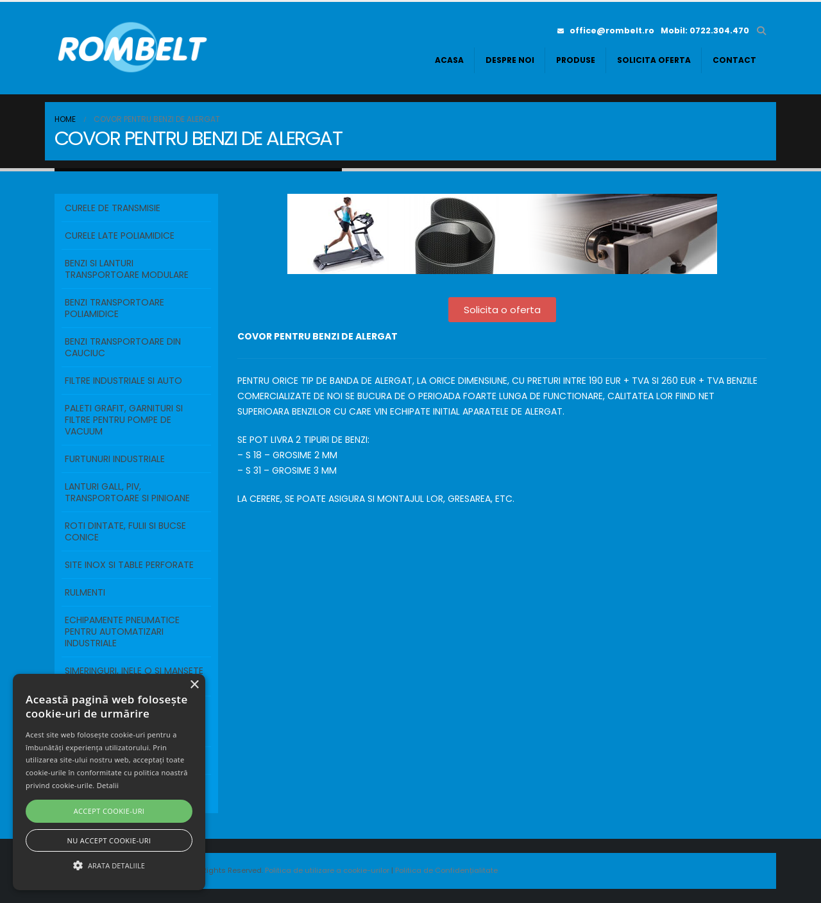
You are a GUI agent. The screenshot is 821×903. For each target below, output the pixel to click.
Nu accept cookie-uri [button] (109, 840)
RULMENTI (85, 592)
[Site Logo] (135, 48)
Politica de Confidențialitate (446, 870)
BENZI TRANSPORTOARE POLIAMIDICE (114, 308)
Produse (575, 60)
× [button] (194, 685)
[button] (761, 31)
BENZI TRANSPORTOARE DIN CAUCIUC (123, 347)
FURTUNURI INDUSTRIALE (115, 458)
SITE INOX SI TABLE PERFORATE (129, 564)
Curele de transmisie (112, 208)
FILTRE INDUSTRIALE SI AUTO (123, 380)
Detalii (108, 785)
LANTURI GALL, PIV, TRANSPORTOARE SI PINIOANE (127, 492)
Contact (734, 60)
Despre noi (510, 60)
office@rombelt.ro (605, 30)
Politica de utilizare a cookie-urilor (328, 870)
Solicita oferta (654, 60)
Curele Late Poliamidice (119, 235)
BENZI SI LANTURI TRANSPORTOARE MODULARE (127, 269)
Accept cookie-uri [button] (109, 811)
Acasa (449, 60)
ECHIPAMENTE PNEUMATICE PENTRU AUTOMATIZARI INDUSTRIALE (122, 631)
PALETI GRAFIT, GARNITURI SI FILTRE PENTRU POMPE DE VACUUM (124, 420)
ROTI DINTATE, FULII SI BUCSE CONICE (125, 531)
